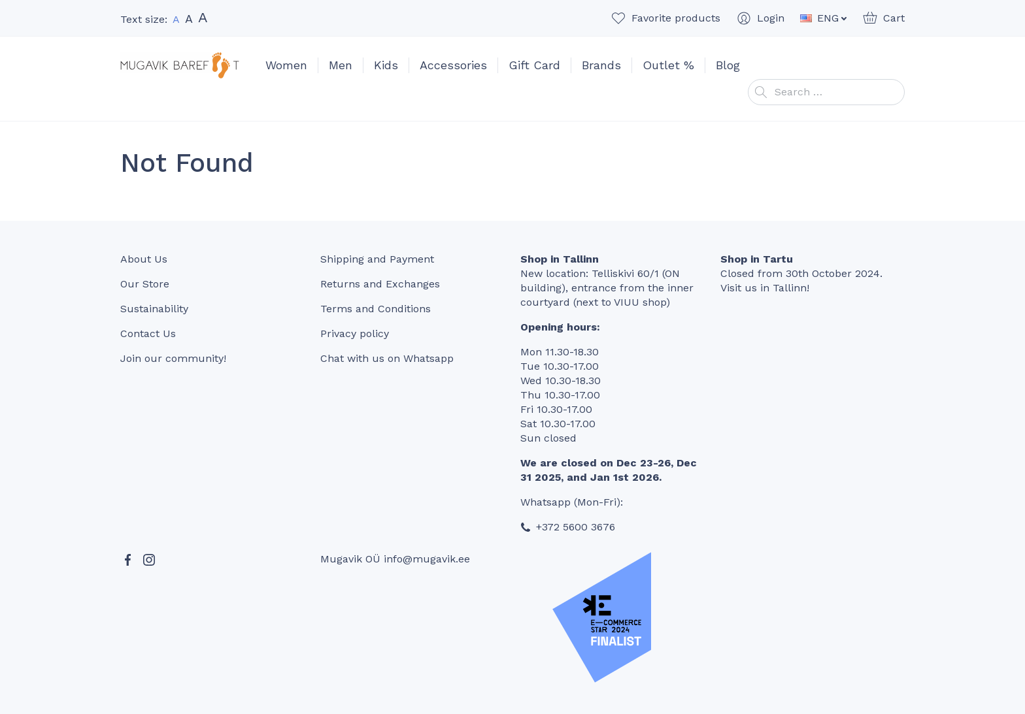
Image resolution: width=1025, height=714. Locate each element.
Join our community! (173, 358)
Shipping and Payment (377, 259)
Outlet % (668, 65)
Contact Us (148, 333)
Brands (601, 65)
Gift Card (534, 65)
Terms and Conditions (375, 308)
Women (286, 65)
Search (761, 92)
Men (340, 65)
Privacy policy (354, 333)
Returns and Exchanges (380, 284)
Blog (728, 65)
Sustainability (154, 308)
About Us (143, 259)
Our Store (144, 284)
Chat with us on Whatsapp (387, 358)
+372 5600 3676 (575, 527)
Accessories (453, 65)
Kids (386, 65)
